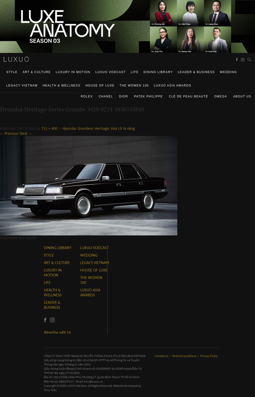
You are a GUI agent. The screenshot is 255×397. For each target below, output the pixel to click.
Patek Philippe (148, 96)
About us (242, 96)
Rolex (87, 96)
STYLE (12, 72)
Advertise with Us (57, 332)
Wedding (228, 72)
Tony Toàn (50, 390)
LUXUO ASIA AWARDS (172, 85)
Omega (220, 96)
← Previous (9, 133)
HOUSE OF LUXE (100, 85)
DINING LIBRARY (158, 72)
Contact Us (162, 356)
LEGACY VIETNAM (22, 85)
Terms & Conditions (184, 356)
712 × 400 (49, 128)
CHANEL (106, 96)
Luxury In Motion (73, 72)
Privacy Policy (209, 356)
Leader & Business (196, 72)
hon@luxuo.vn (93, 381)
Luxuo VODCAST (110, 72)
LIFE (134, 72)
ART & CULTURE (37, 72)
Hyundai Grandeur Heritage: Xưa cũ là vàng (99, 128)
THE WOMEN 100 (134, 85)
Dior (123, 96)
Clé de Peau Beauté (188, 96)
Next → (26, 133)
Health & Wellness (61, 85)
